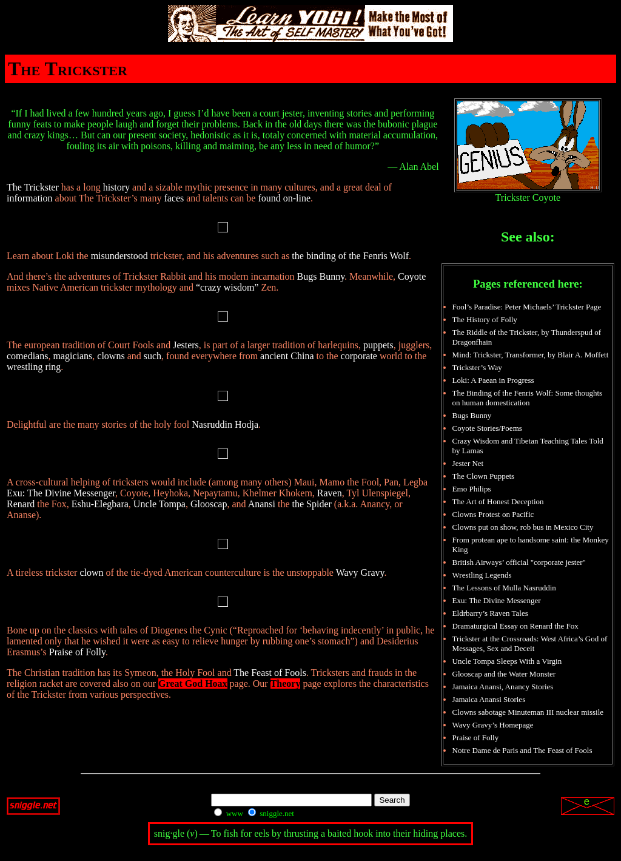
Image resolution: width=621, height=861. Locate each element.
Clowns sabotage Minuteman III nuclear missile (527, 712)
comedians (27, 356)
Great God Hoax (192, 683)
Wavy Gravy (360, 572)
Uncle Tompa (159, 504)
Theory (285, 683)
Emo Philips (471, 488)
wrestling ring (34, 367)
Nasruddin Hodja (225, 424)
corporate (359, 356)
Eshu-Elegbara (100, 504)
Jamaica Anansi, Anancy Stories (503, 686)
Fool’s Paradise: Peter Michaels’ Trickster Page (527, 306)
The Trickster (33, 187)
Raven (329, 493)
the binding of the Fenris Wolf (350, 256)
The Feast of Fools (269, 672)
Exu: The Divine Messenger (61, 493)
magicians (72, 356)
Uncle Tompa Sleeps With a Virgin (507, 661)
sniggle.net (271, 813)
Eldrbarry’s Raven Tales (490, 613)
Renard (21, 504)
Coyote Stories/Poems (487, 428)
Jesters (186, 345)
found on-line (284, 198)
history (116, 187)
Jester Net (468, 463)
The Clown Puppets (483, 476)
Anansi (261, 504)
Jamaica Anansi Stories (489, 699)
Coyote (412, 276)
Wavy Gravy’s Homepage (493, 724)
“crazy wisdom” (227, 287)
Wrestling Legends (482, 574)
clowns (110, 356)
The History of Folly (484, 319)
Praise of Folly (77, 652)
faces (174, 198)
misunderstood (119, 256)
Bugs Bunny (321, 276)
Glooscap (208, 504)
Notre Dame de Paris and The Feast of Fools (522, 750)
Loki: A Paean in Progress (493, 380)
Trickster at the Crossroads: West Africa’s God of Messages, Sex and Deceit (530, 643)
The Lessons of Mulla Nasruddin (504, 587)
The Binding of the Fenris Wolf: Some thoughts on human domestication (527, 397)
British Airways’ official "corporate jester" (519, 562)
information (30, 198)
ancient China (287, 356)
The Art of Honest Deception (498, 501)
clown (91, 572)
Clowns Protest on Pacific (493, 514)
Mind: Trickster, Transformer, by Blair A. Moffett (530, 354)
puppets (378, 345)
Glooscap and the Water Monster (504, 673)
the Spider (312, 504)
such (152, 356)
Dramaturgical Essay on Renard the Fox (515, 625)
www (228, 813)
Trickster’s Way (477, 367)
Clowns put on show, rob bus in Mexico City (523, 527)
